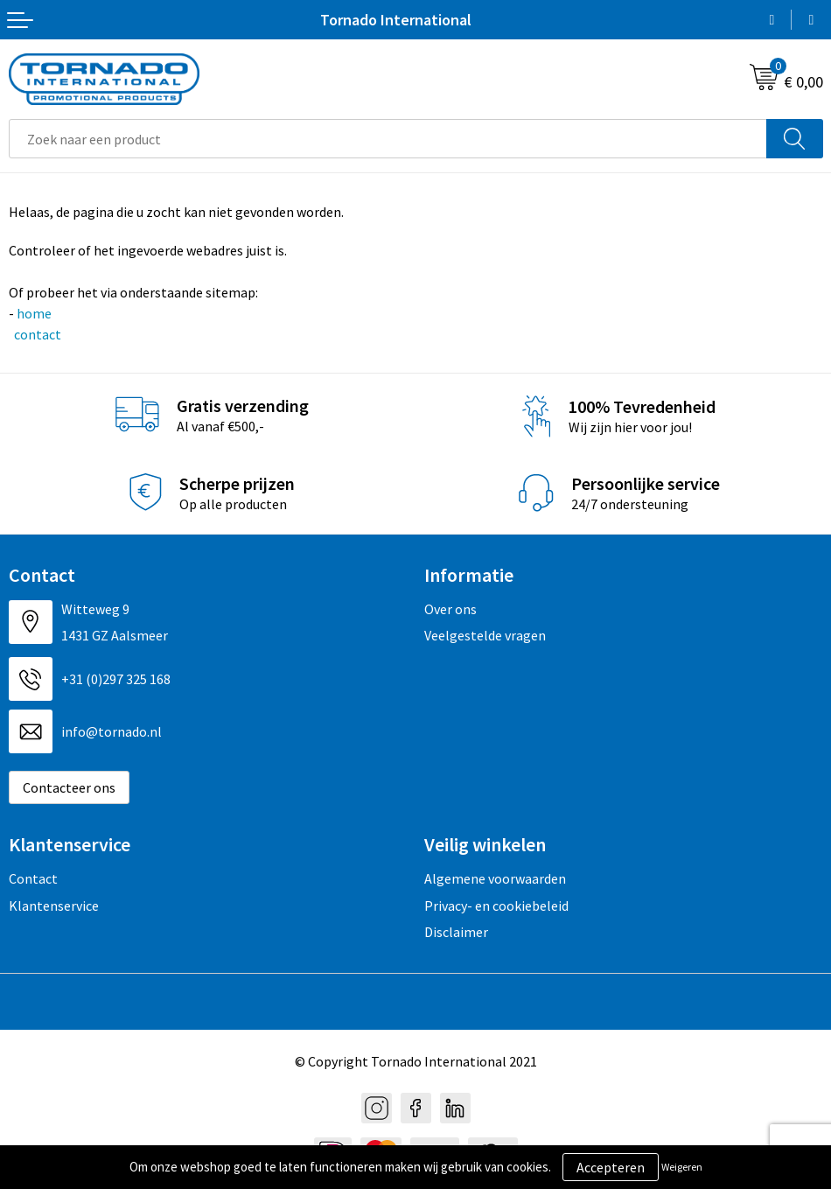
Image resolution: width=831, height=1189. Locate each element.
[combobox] (388, 138)
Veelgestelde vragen (485, 635)
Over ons (450, 609)
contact (36, 334)
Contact (33, 878)
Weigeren (681, 1166)
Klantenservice (54, 905)
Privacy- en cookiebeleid (496, 905)
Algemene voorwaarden (495, 878)
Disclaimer (456, 932)
